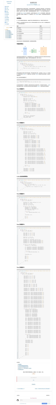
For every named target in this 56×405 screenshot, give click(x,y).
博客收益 (7, 19)
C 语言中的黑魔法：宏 (20, 388)
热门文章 (7, 20)
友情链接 (7, 17)
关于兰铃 (7, 9)
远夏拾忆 (7, 12)
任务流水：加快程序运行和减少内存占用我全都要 (42, 388)
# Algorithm (33, 384)
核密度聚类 (19, 364)
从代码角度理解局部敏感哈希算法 (23, 365)
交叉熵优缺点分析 (20, 369)
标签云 (6, 11)
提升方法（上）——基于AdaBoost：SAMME (24, 368)
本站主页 (7, 6)
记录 (6, 22)
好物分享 (7, 14)
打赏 (33, 373)
